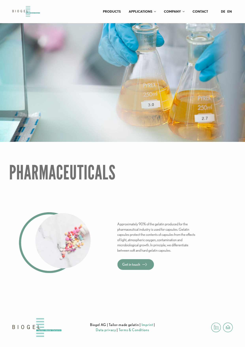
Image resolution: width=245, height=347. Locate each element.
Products (112, 11)
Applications (140, 11)
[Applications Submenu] (156, 11)
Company (172, 11)
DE (223, 11)
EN (229, 11)
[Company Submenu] (185, 11)
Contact (200, 11)
